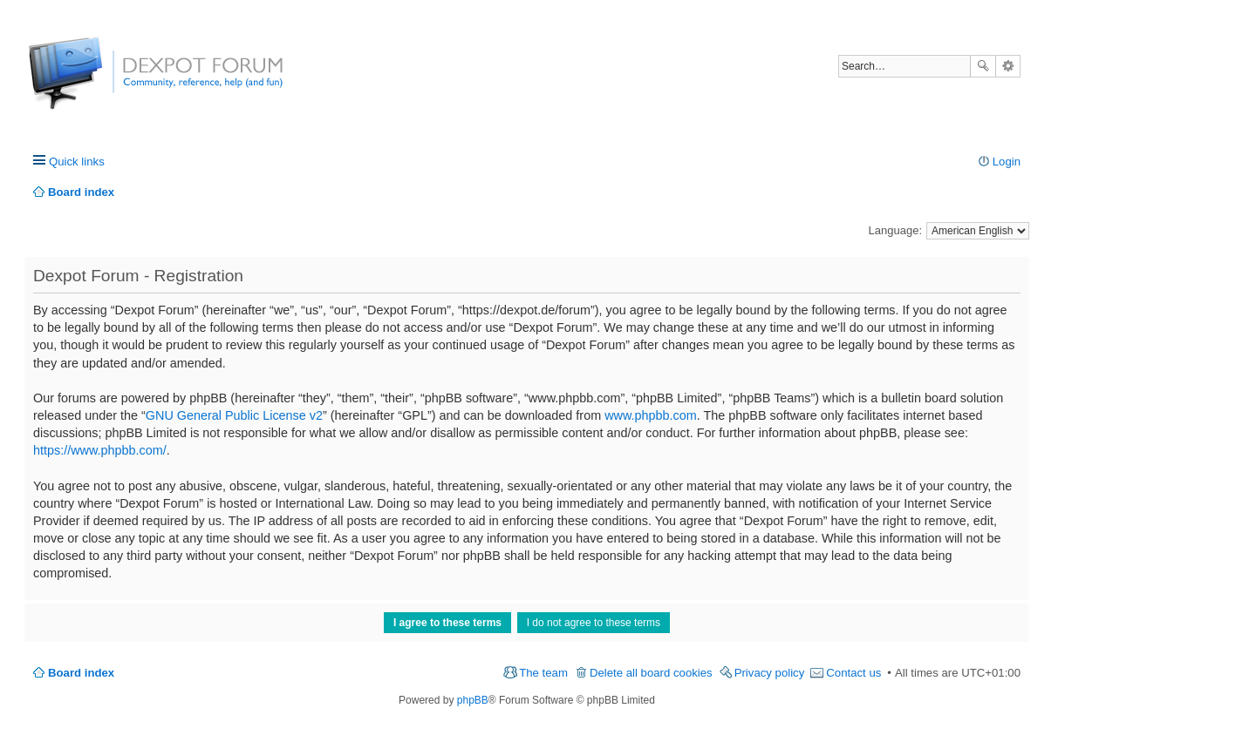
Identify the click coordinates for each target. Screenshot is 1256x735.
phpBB (472, 700)
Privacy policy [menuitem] (769, 672)
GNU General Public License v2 (234, 415)
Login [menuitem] (1006, 161)
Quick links (77, 161)
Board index (81, 672)
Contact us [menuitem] (853, 672)
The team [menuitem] (543, 672)
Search (983, 66)
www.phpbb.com (650, 415)
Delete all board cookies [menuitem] (651, 672)
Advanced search (1008, 66)
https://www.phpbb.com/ (100, 450)
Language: (895, 230)
